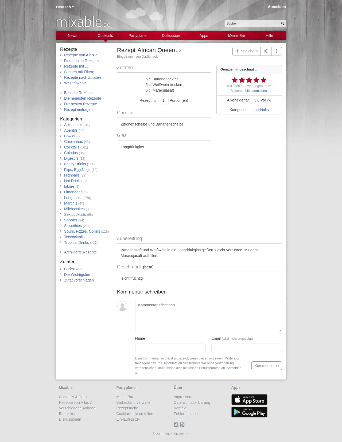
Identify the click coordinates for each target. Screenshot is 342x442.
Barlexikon (72, 269)
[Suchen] (282, 23)
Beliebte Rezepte (78, 93)
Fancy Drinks (75, 164)
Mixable (66, 387)
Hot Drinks (72, 181)
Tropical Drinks (76, 242)
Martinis (70, 203)
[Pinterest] (183, 425)
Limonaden (73, 192)
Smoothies (73, 226)
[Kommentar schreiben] (208, 316)
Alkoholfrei (72, 125)
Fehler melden (186, 414)
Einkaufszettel (128, 419)
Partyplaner (138, 35)
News (72, 35)
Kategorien (71, 119)
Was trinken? (75, 83)
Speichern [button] (247, 51)
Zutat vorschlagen (79, 280)
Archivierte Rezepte (80, 252)
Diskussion (171, 35)
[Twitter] (177, 425)
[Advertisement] (199, 192)
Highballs (72, 175)
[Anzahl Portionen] (163, 100)
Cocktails (105, 35)
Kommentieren (266, 365)
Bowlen (70, 136)
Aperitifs (71, 130)
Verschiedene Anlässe (77, 408)
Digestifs (71, 158)
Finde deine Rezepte (81, 60)
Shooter (70, 220)
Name (140, 338)
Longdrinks (259, 110)
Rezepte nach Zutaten (82, 77)
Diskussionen (70, 419)
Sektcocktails (75, 214)
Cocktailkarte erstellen (134, 414)
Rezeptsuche (127, 408)
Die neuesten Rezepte (82, 98)
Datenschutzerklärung (192, 402)
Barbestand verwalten (134, 402)
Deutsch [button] (63, 7)
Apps (204, 35)
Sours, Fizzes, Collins (82, 231)
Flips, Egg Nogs (77, 169)
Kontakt (180, 408)
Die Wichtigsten (77, 274)
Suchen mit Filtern (79, 72)
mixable (83, 21)
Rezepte (68, 49)
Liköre (69, 186)
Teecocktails (74, 237)
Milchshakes (74, 209)
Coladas (71, 153)
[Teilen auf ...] (266, 51)
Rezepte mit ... (76, 66)
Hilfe (269, 35)
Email (232, 338)
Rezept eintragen (78, 109)
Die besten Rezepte (80, 104)
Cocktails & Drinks (74, 397)
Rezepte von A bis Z (81, 55)
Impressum (183, 397)
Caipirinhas (73, 141)
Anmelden (277, 7)
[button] (276, 51)
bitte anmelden (256, 91)
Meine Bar (236, 35)
